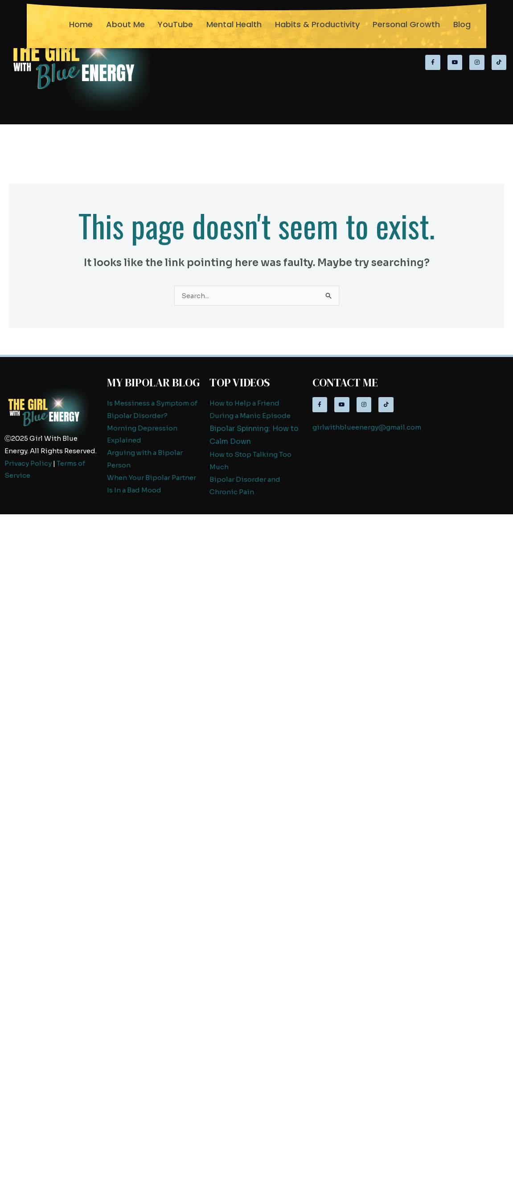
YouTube (175, 24)
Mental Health (234, 24)
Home (81, 24)
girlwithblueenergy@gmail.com (366, 427)
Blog (462, 24)
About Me (125, 24)
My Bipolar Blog (153, 382)
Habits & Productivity (317, 24)
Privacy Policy (28, 463)
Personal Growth (406, 24)
